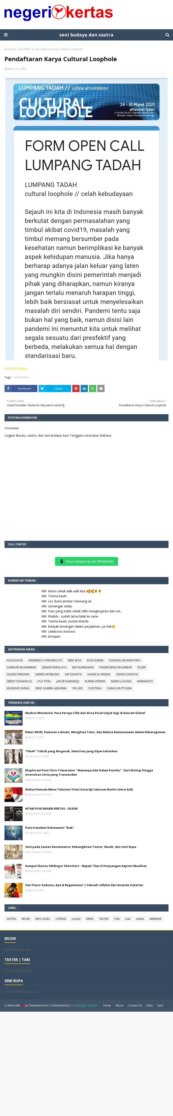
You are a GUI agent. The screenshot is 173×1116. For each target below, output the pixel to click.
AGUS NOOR (15, 660)
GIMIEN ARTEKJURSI (47, 674)
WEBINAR (155, 919)
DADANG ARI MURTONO (124, 660)
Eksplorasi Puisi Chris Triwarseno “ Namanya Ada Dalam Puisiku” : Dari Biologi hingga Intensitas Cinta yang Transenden (89, 772)
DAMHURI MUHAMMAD (21, 667)
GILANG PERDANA (18, 674)
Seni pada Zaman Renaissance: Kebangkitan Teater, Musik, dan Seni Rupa (80, 847)
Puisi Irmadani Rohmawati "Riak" (49, 828)
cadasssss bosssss (61, 631)
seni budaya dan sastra (86, 35)
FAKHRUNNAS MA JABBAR (115, 667)
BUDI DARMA (95, 660)
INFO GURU (42, 919)
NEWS (89, 919)
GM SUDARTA (73, 674)
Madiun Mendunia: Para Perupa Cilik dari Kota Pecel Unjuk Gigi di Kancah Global (85, 713)
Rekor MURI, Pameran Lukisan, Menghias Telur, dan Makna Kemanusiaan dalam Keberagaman (95, 732)
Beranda (10, 49)
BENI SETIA (74, 660)
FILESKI (141, 667)
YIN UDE (77, 688)
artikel (140, 919)
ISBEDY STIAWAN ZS (19, 681)
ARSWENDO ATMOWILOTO (45, 660)
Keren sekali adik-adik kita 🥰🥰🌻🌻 (75, 591)
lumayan (54, 636)
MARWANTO (145, 681)
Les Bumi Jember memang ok (69, 601)
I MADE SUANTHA (127, 674)
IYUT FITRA (44, 681)
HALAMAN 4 (25, 49)
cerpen (76, 919)
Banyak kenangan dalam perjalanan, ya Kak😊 (81, 626)
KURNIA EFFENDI (95, 681)
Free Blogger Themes (84, 1005)
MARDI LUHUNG (121, 681)
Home (107, 1005)
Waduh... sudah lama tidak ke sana (73, 616)
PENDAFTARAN (16, 368)
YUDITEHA (94, 688)
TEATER (103, 919)
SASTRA (11, 919)
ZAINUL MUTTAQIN (119, 688)
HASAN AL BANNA (98, 674)
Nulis (149, 1005)
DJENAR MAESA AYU (54, 667)
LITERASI (61, 919)
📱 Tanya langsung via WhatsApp (86, 561)
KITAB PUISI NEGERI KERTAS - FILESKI (51, 808)
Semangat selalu (60, 606)
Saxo (160, 1005)
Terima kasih (57, 596)
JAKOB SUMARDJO (68, 681)
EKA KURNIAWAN (83, 667)
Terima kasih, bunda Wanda (68, 621)
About (119, 1005)
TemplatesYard (38, 1005)
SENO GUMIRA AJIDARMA (51, 688)
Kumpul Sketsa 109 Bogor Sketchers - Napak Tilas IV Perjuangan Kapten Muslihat (86, 866)
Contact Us (135, 1005)
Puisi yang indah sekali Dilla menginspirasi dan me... (85, 611)
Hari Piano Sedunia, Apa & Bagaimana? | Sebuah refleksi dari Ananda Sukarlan (84, 885)
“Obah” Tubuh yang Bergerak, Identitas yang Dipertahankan (71, 751)
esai (127, 919)
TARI (117, 919)
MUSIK (26, 919)
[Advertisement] (86, 1063)
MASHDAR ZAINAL (18, 688)
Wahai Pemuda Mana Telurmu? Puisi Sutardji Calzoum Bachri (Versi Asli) (79, 789)
